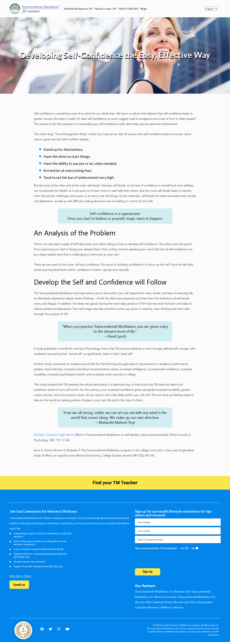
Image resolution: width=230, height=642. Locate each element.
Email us (19, 585)
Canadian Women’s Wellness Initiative (159, 607)
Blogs (143, 8)
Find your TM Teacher (115, 482)
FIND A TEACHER (128, 8)
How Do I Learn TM (105, 8)
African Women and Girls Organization (188, 602)
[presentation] (160, 559)
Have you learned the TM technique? (156, 548)
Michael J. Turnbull (45, 435)
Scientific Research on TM (78, 8)
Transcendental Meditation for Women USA (163, 591)
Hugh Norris (65, 435)
